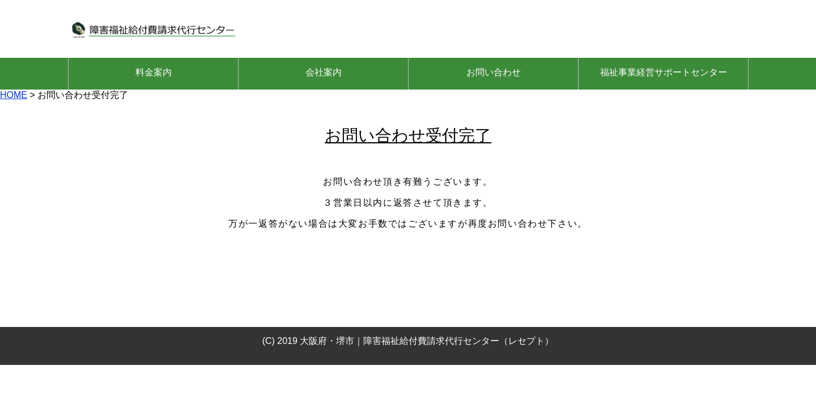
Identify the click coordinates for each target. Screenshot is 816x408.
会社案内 (323, 72)
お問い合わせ (493, 72)
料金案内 (153, 72)
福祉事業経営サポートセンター (663, 72)
